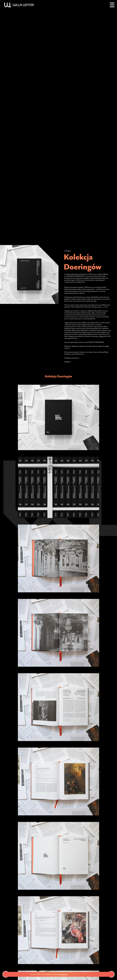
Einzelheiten (70, 974)
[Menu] (112, 5)
